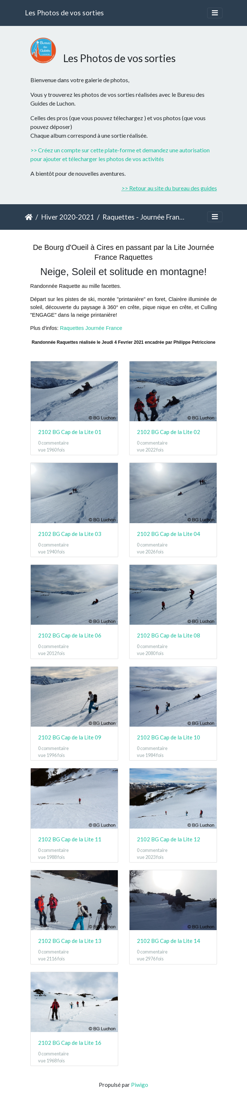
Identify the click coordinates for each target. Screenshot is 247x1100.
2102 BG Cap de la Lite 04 (168, 533)
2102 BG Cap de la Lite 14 (168, 940)
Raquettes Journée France (91, 328)
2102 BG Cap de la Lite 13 (69, 940)
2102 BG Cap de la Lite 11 (69, 839)
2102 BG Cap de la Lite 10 (168, 737)
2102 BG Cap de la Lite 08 (168, 635)
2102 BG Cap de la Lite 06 (69, 635)
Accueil (29, 217)
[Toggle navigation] (214, 13)
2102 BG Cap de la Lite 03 (69, 533)
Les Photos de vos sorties (64, 12)
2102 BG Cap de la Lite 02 (168, 432)
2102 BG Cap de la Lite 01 (69, 432)
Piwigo (139, 1084)
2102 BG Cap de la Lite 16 (69, 1042)
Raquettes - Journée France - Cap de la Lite (144, 217)
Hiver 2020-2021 (67, 217)
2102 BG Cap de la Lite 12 (168, 839)
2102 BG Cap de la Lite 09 (69, 737)
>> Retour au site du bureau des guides (169, 187)
